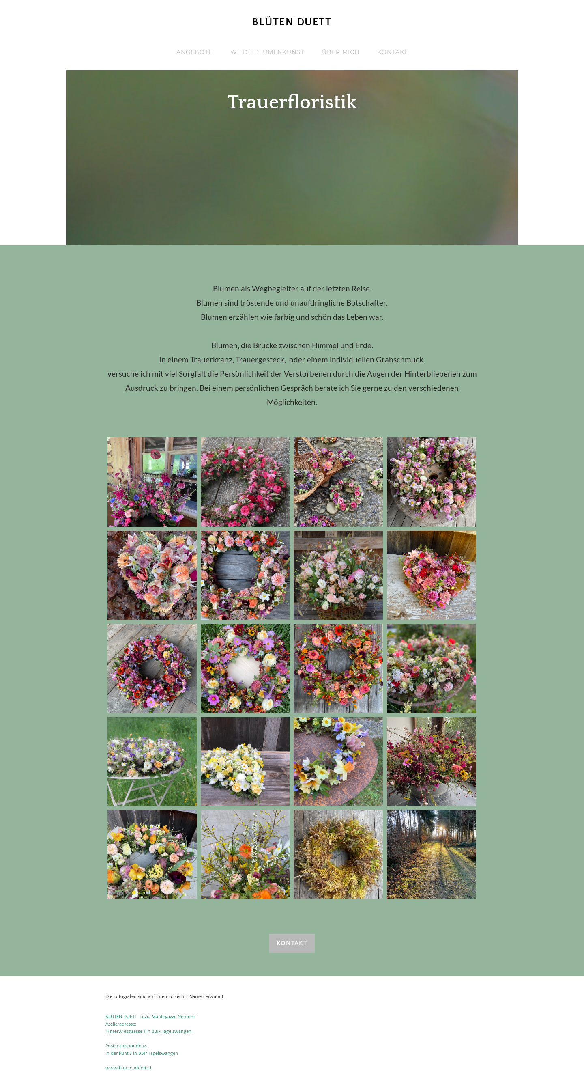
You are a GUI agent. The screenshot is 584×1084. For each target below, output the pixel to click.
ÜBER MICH (340, 52)
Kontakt (392, 52)
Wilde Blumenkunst (267, 52)
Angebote (194, 52)
